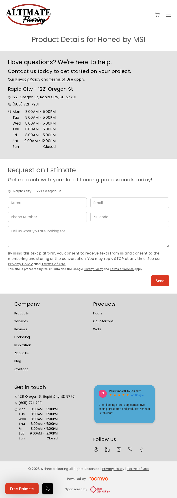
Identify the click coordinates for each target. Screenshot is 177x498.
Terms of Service (122, 269)
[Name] (47, 202)
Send (160, 281)
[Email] (129, 202)
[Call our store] (47, 488)
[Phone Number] (47, 217)
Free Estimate (22, 489)
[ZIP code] (129, 217)
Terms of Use (61, 79)
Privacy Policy (27, 79)
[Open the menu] (169, 15)
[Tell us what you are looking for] (88, 236)
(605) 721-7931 (25, 104)
